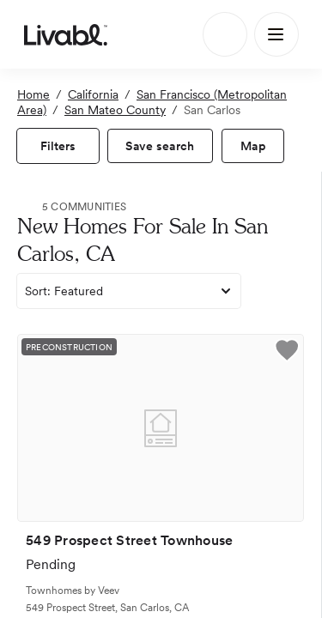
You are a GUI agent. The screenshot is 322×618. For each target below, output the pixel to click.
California (93, 94)
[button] (287, 352)
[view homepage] (65, 34)
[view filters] (58, 146)
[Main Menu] (276, 34)
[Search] (225, 34)
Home (33, 94)
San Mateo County (115, 110)
